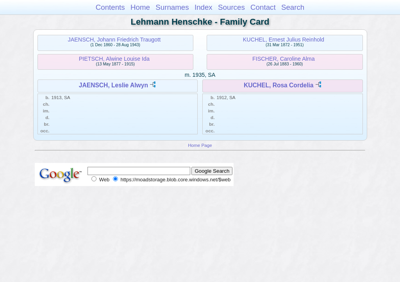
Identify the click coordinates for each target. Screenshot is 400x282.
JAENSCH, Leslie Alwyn (113, 85)
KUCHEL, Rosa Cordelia (279, 85)
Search (292, 7)
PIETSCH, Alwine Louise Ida (114, 59)
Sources (231, 7)
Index (203, 7)
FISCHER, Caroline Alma (283, 59)
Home (140, 7)
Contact (263, 7)
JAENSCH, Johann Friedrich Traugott (114, 39)
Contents (110, 7)
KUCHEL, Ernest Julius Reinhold (283, 39)
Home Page (200, 145)
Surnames (172, 7)
